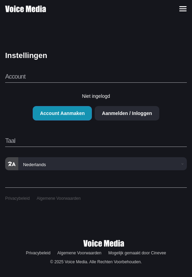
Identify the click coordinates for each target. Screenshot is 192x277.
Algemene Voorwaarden (58, 198)
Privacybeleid (17, 198)
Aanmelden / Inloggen (127, 113)
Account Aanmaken (62, 113)
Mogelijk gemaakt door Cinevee (137, 253)
